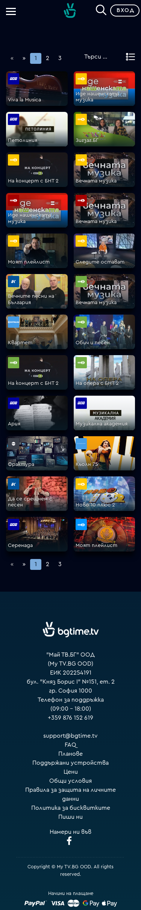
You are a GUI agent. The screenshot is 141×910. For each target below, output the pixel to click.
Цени (71, 772)
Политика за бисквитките (70, 808)
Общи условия (70, 781)
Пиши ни (70, 817)
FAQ (70, 745)
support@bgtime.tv (70, 736)
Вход (125, 10)
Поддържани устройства (70, 763)
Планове (70, 754)
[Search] (101, 9)
